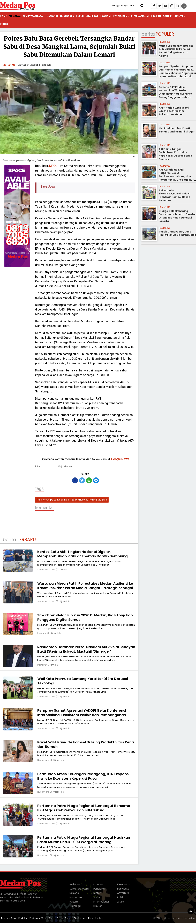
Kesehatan (123, 884)
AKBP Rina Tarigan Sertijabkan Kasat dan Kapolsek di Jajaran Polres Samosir (175, 154)
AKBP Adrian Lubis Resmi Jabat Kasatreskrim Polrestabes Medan (174, 111)
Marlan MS (9, 65)
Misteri (97, 893)
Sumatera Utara (33, 16)
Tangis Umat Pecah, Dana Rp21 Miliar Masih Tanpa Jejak (177, 233)
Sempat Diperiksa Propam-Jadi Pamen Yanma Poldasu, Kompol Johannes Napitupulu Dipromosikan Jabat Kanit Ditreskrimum (177, 73)
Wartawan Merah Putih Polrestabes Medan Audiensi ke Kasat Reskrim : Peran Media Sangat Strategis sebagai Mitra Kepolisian (85, 588)
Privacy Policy (64, 918)
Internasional (140, 16)
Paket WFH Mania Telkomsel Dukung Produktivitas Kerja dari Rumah (85, 744)
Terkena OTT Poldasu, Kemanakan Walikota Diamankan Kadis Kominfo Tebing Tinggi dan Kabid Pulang (175, 93)
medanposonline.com (172, 918)
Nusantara (67, 16)
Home (3, 16)
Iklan (90, 918)
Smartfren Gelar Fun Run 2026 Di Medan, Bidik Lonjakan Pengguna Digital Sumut (85, 617)
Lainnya (178, 16)
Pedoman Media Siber (41, 918)
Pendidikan (120, 16)
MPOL (53, 166)
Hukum (80, 16)
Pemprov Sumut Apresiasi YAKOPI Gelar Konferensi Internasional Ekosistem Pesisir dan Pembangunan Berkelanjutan (81, 715)
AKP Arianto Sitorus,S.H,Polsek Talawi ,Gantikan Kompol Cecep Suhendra (174, 195)
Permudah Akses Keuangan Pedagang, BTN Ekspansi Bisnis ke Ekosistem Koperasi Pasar (83, 776)
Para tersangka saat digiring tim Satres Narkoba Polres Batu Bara (72, 499)
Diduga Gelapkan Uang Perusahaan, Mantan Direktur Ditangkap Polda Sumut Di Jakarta (177, 216)
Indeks (4, 24)
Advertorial (123, 893)
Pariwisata (123, 888)
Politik (167, 16)
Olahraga (92, 16)
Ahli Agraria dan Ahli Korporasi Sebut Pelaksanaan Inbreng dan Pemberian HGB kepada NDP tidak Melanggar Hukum (176, 176)
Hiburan (156, 16)
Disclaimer (80, 918)
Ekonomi (105, 16)
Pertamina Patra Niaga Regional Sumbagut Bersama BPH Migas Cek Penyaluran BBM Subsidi (83, 808)
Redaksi (22, 918)
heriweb (192, 918)
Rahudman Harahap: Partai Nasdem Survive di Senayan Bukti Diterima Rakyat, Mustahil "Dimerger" (86, 649)
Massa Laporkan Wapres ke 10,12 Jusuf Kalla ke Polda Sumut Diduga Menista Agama (176, 51)
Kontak (99, 918)
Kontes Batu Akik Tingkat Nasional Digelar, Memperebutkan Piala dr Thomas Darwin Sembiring (82, 554)
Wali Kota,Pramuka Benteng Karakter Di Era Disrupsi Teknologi (82, 681)
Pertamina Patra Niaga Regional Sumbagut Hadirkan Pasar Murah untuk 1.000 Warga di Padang (83, 839)
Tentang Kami (8, 918)
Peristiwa (15, 16)
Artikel (120, 901)
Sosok (96, 897)
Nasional (52, 16)
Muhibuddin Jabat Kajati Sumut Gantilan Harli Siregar (177, 130)
